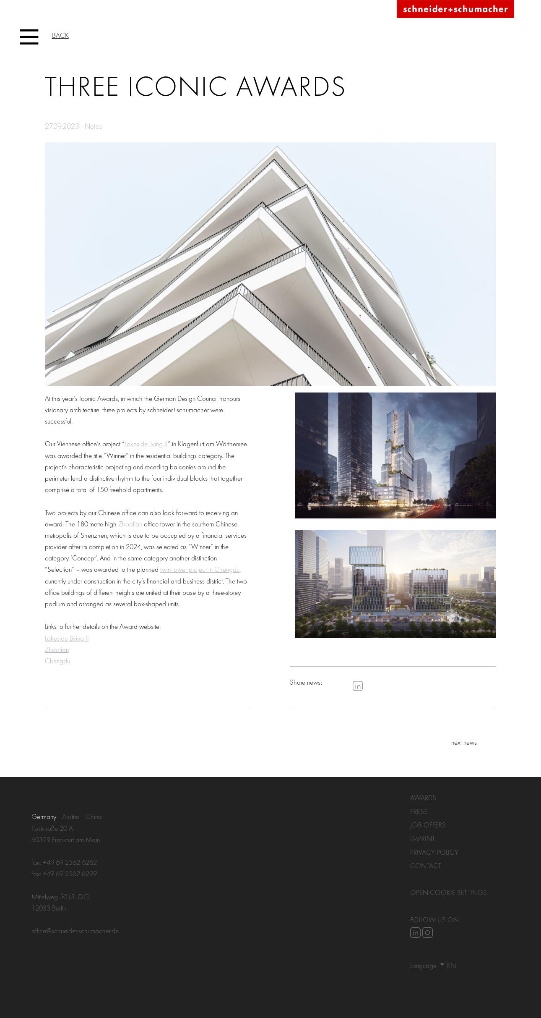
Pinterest (381, 686)
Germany (43, 816)
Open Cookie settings (448, 892)
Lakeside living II (146, 443)
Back (60, 35)
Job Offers (428, 824)
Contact (425, 865)
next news (464, 742)
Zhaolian (130, 523)
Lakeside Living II (67, 637)
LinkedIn (357, 686)
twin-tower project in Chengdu (199, 569)
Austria (71, 816)
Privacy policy (434, 852)
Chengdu (57, 660)
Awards (423, 797)
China (94, 816)
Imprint (422, 838)
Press (419, 811)
